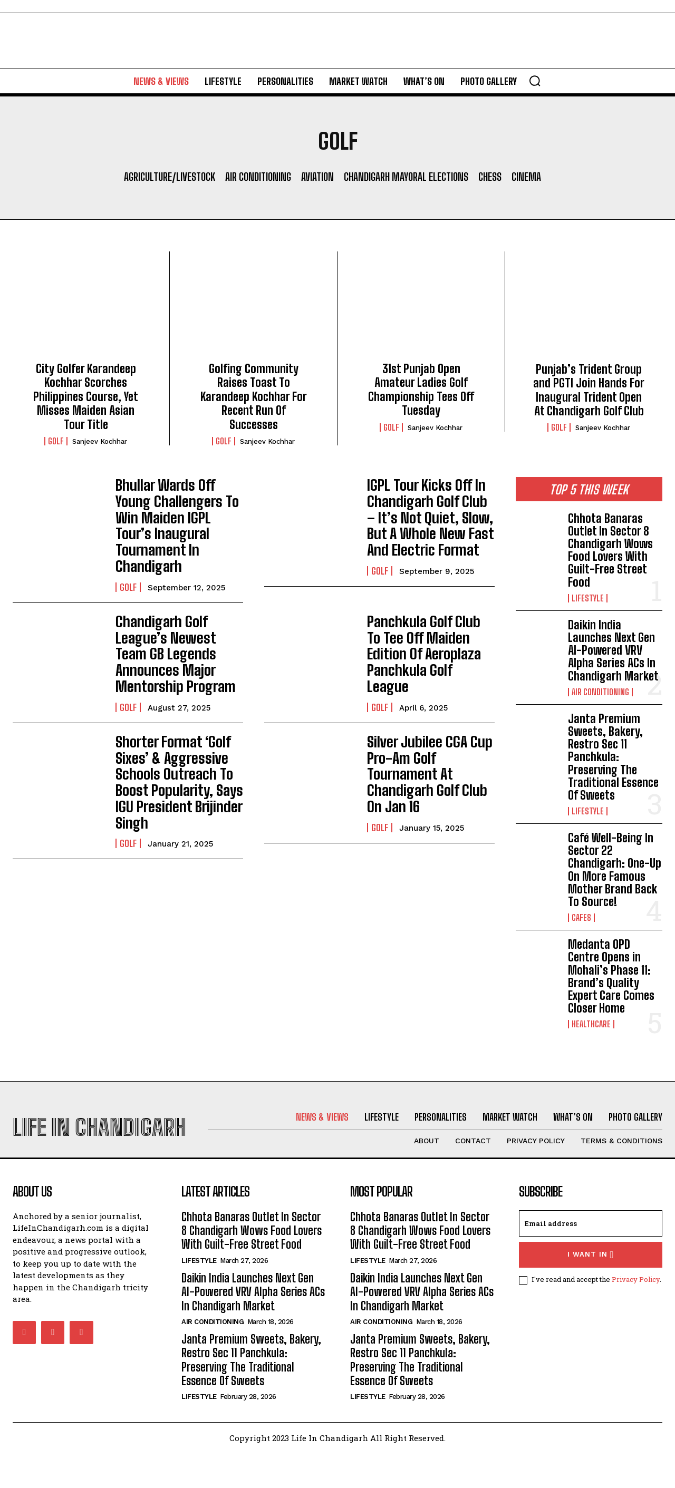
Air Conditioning (258, 176)
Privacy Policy (636, 1314)
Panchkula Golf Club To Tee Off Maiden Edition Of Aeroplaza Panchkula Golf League (430, 613)
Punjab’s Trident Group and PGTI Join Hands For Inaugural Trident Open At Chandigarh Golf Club (588, 390)
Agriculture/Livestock (169, 176)
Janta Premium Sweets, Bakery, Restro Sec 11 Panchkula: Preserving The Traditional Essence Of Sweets (613, 757)
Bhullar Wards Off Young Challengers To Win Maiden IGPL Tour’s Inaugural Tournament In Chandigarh (177, 511)
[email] (590, 1257)
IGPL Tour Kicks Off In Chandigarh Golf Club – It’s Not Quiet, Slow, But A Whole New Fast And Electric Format (429, 511)
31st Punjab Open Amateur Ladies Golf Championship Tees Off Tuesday (421, 389)
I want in (590, 1289)
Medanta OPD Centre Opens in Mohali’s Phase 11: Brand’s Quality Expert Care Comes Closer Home (611, 976)
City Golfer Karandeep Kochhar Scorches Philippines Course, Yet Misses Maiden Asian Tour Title (85, 397)
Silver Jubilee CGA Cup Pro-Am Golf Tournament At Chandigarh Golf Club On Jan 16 (429, 721)
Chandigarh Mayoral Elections (406, 176)
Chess (490, 176)
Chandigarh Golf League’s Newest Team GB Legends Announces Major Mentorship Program (179, 620)
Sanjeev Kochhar (99, 441)
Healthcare (591, 1024)
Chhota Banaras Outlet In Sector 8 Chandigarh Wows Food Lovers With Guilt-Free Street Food (610, 550)
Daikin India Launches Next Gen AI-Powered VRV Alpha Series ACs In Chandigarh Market (613, 650)
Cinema (526, 176)
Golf (56, 441)
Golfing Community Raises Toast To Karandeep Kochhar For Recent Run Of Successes (253, 397)
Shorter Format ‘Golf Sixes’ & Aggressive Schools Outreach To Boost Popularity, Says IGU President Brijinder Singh (170, 735)
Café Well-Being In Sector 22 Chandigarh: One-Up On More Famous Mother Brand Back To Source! (614, 870)
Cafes (581, 917)
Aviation (317, 176)
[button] (534, 80)
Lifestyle (588, 598)
